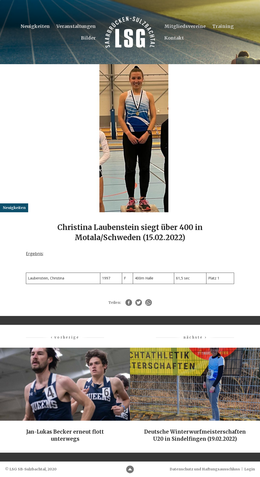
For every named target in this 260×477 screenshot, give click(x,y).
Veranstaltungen (76, 26)
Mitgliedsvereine (185, 26)
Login (249, 469)
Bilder (88, 38)
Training (223, 26)
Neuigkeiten (35, 26)
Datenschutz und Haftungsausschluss (205, 469)
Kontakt (174, 38)
